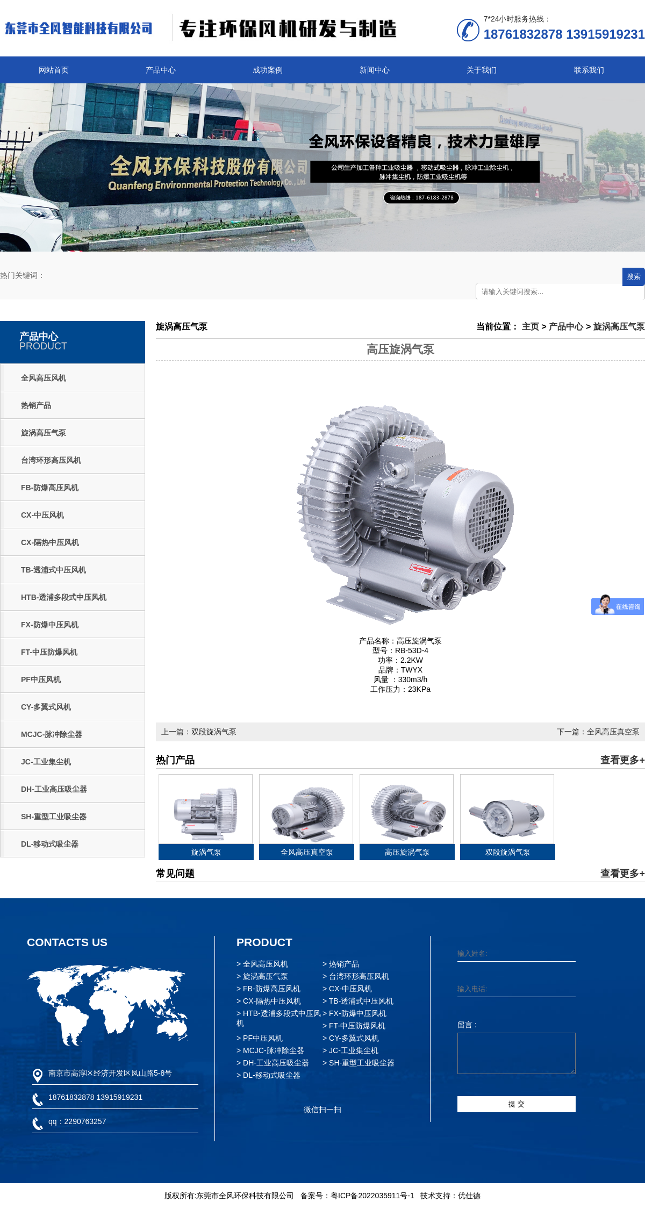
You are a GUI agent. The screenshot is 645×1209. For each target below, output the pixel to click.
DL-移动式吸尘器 (49, 844)
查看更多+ (622, 760)
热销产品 (36, 405)
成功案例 (268, 70)
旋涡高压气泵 (43, 432)
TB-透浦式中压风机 (53, 570)
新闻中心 (375, 70)
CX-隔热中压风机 (50, 542)
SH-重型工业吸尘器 (54, 816)
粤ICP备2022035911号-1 (372, 1195)
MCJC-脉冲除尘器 (51, 734)
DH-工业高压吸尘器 (54, 789)
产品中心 (161, 70)
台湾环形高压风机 (51, 460)
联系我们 (589, 70)
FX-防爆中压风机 (49, 624)
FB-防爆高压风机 (49, 487)
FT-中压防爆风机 (49, 652)
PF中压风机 (41, 679)
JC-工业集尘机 (46, 761)
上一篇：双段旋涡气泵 (198, 731)
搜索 (634, 277)
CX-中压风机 (42, 515)
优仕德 (469, 1195)
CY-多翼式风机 (46, 707)
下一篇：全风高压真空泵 (598, 731)
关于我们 (482, 70)
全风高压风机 (43, 378)
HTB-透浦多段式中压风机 (63, 597)
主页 (530, 326)
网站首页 (54, 70)
